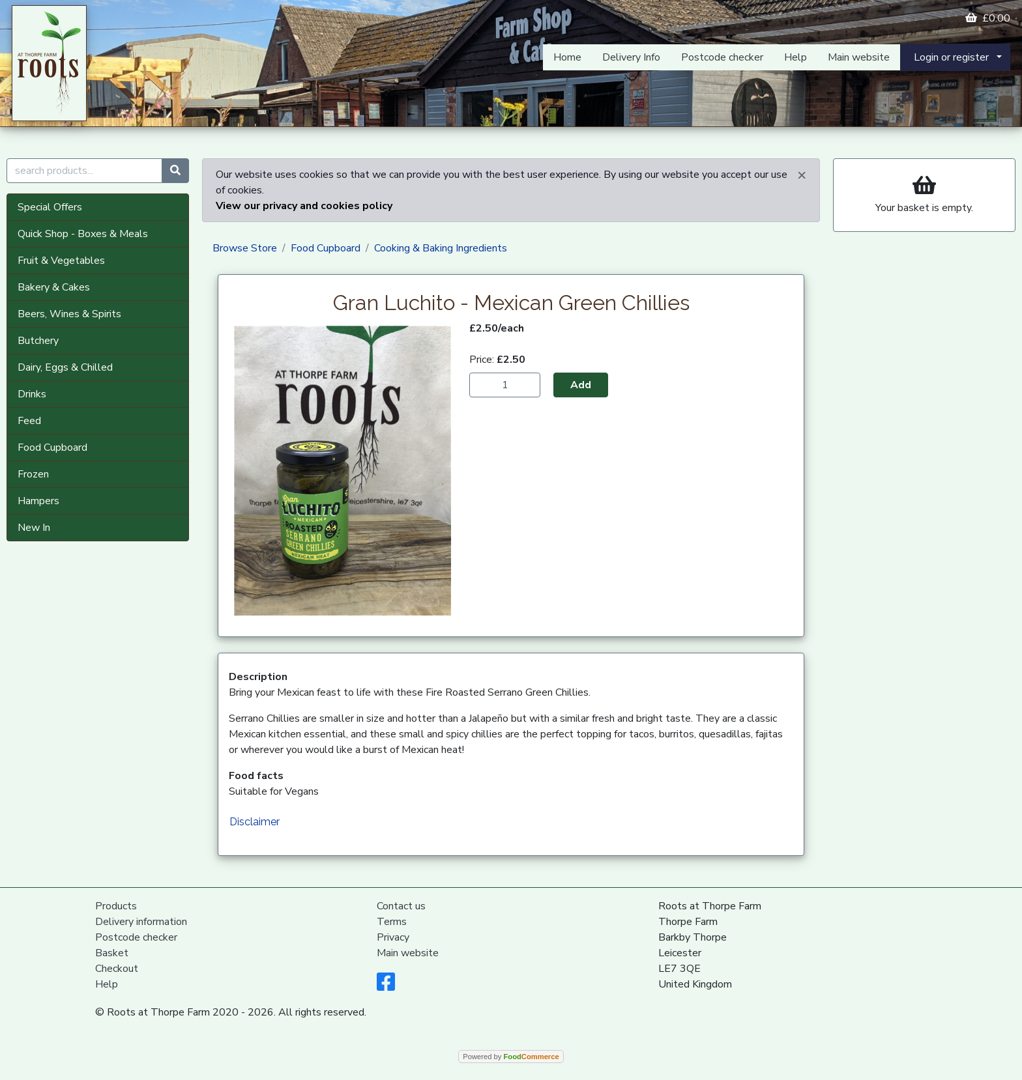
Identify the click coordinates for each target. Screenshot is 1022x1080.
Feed (29, 421)
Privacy (393, 937)
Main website (859, 57)
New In (34, 527)
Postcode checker (722, 57)
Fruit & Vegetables (61, 260)
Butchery (38, 341)
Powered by (511, 1056)
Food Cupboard (52, 447)
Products (116, 906)
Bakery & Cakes (54, 287)
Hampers (38, 501)
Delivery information (141, 922)
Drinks (32, 394)
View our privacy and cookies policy (304, 206)
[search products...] (84, 170)
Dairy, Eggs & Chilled (65, 367)
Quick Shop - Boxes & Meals (83, 234)
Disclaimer (254, 822)
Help (795, 57)
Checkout (116, 968)
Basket (111, 953)
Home (567, 57)
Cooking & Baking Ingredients (440, 248)
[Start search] (175, 170)
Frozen (33, 474)
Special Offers (50, 207)
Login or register (951, 57)
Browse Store (244, 248)
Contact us (401, 906)
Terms (392, 922)
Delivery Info (631, 57)
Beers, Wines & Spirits (69, 314)
